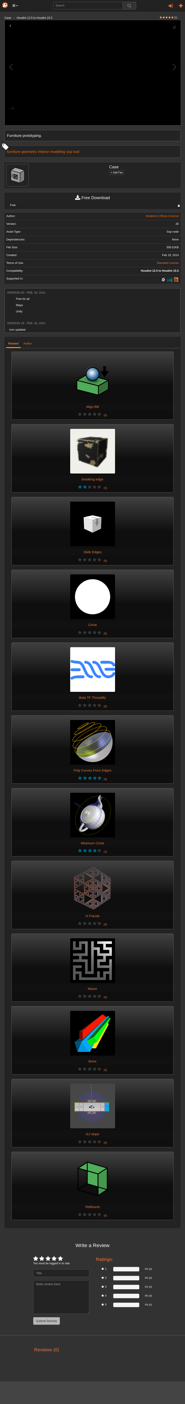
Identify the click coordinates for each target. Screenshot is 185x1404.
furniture (13, 152)
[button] (15, 5)
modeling (57, 152)
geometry (29, 152)
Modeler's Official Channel (162, 216)
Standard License (168, 263)
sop (69, 152)
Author (28, 343)
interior (43, 152)
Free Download (92, 197)
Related (13, 343)
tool (76, 152)
